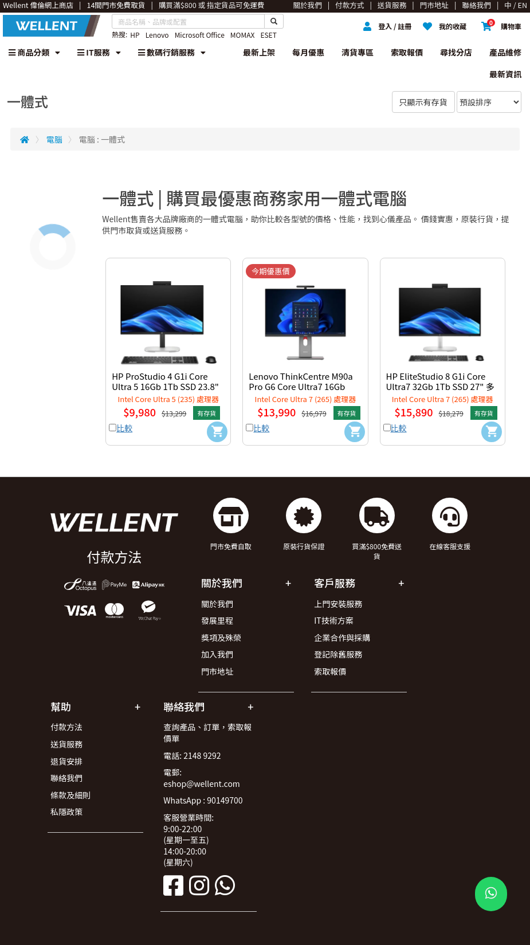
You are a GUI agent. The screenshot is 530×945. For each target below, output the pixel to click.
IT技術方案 (334, 620)
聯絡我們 (66, 777)
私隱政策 (66, 811)
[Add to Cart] (217, 432)
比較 (124, 428)
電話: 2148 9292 (192, 755)
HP (134, 35)
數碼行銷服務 (172, 52)
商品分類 (34, 52)
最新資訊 (505, 74)
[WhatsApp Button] (491, 894)
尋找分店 (456, 52)
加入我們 (217, 654)
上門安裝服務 (338, 603)
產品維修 (505, 52)
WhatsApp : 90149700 (202, 800)
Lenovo (157, 35)
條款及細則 (70, 795)
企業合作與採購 (342, 637)
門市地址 (217, 671)
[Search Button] (274, 21)
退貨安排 (66, 761)
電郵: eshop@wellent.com (201, 777)
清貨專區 (357, 52)
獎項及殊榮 (221, 637)
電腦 (54, 139)
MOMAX (242, 35)
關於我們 (217, 603)
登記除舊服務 (338, 654)
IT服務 (99, 52)
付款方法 (66, 727)
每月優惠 (308, 52)
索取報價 (407, 52)
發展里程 (217, 620)
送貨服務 (66, 744)
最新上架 (259, 52)
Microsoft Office (200, 35)
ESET (268, 35)
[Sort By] (489, 102)
